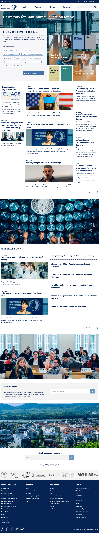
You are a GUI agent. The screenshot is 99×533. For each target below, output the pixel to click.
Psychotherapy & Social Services (13, 66)
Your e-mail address (57, 391)
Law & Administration (34, 58)
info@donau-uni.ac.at (81, 494)
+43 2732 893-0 (79, 496)
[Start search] (95, 7)
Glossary (83, 1)
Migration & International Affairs (31, 62)
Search (28, 457)
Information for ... (8, 1)
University (67, 7)
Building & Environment (23, 50)
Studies (24, 7)
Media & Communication (11, 62)
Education (7, 58)
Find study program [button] (33, 73)
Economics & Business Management (31, 54)
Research (38, 7)
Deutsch (76, 1)
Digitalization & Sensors (11, 54)
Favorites (92, 1)
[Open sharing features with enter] (42, 464)
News (52, 7)
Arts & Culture (9, 50)
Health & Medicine (20, 58)
